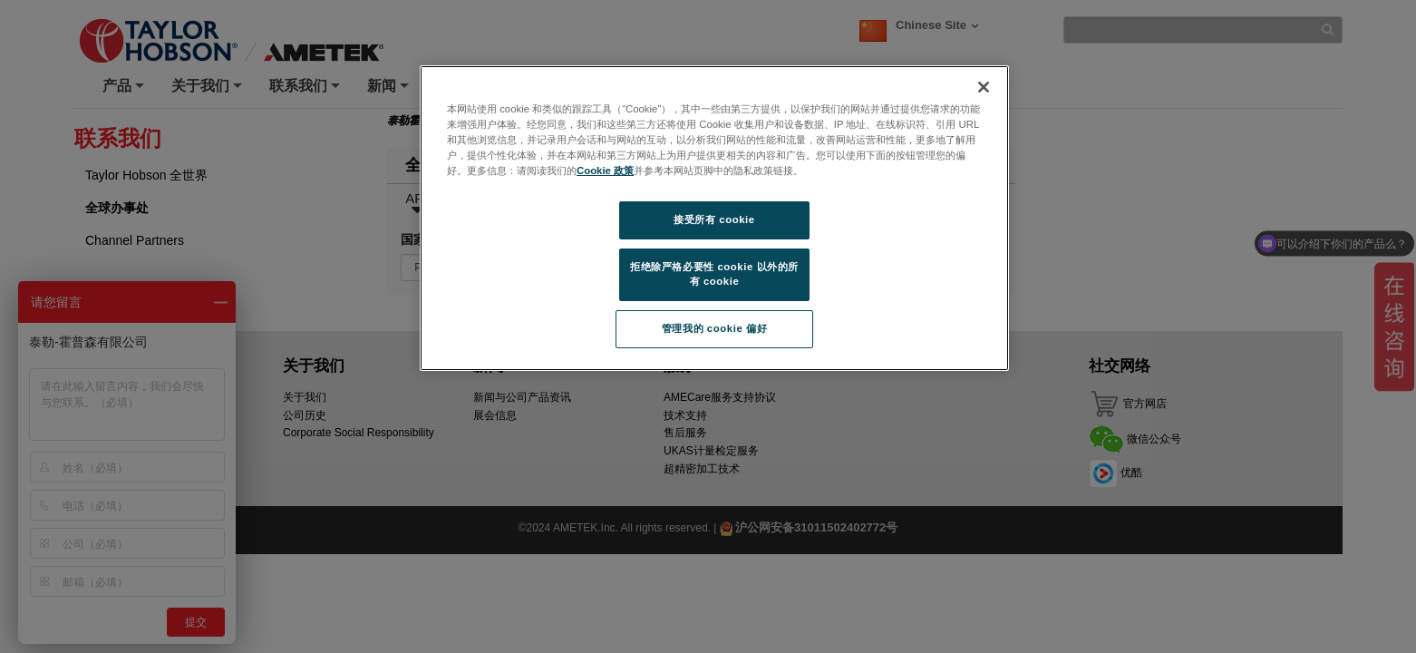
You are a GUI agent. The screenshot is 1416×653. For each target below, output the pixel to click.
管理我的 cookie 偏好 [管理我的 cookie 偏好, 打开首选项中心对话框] (714, 328)
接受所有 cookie (714, 219)
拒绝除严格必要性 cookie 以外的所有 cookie (714, 274)
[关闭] (984, 87)
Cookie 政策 (605, 170)
